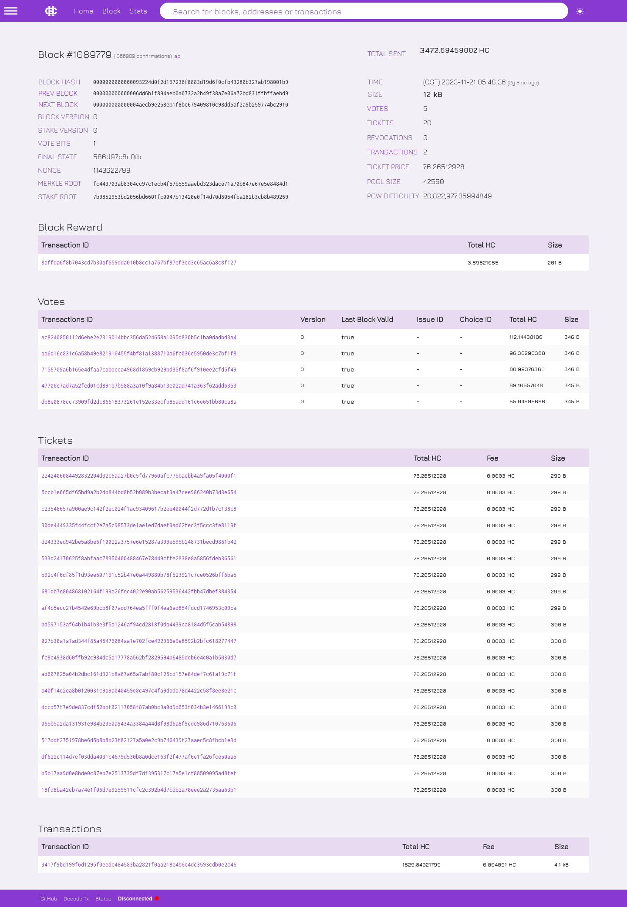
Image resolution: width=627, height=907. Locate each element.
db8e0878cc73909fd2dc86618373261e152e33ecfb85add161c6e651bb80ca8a (138, 401)
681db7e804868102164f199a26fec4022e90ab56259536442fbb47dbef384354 (138, 591)
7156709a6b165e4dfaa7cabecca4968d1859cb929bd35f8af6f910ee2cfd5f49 (138, 369)
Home (84, 10)
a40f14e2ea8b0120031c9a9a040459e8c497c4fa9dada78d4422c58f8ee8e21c (138, 690)
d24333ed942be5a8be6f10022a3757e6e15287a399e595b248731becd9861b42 (138, 542)
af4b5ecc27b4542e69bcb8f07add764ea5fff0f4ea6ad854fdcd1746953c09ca (138, 608)
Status (103, 898)
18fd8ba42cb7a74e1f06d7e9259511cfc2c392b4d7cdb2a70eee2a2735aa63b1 (138, 790)
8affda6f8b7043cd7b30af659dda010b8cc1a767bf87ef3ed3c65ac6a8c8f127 (138, 262)
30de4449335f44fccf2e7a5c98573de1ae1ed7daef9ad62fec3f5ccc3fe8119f (138, 525)
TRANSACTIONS (392, 151)
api (178, 55)
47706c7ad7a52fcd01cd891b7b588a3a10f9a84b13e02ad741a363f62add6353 (138, 385)
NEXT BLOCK (58, 104)
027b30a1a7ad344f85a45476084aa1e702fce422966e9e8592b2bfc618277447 (138, 641)
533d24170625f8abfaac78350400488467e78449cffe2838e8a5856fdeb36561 (138, 558)
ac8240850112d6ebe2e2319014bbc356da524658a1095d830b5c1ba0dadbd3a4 (138, 337)
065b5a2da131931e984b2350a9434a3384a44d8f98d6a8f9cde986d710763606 (138, 723)
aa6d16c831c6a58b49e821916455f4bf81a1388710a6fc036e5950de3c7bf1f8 (138, 353)
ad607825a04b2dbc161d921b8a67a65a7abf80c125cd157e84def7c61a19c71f (138, 674)
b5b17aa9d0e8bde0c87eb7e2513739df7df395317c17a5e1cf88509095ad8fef (138, 773)
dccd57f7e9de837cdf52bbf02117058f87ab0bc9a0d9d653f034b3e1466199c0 (138, 707)
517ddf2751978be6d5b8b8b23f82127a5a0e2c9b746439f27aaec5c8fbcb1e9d (138, 740)
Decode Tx (76, 898)
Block (111, 10)
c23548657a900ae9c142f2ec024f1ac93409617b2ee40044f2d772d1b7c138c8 (138, 508)
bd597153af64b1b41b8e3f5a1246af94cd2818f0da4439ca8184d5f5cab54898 (138, 624)
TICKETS (380, 122)
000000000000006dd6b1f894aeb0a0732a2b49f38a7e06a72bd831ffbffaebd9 (190, 93)
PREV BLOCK (58, 92)
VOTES (377, 108)
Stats (138, 10)
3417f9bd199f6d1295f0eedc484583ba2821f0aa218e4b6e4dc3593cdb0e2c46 (138, 864)
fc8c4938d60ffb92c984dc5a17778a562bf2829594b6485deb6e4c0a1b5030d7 (138, 657)
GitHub (48, 898)
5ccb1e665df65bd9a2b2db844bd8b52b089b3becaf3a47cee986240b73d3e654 (138, 492)
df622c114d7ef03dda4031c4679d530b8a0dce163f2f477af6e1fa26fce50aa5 (138, 756)
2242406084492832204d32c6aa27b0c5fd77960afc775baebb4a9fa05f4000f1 (138, 475)
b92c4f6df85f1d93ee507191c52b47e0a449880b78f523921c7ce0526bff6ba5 (138, 575)
